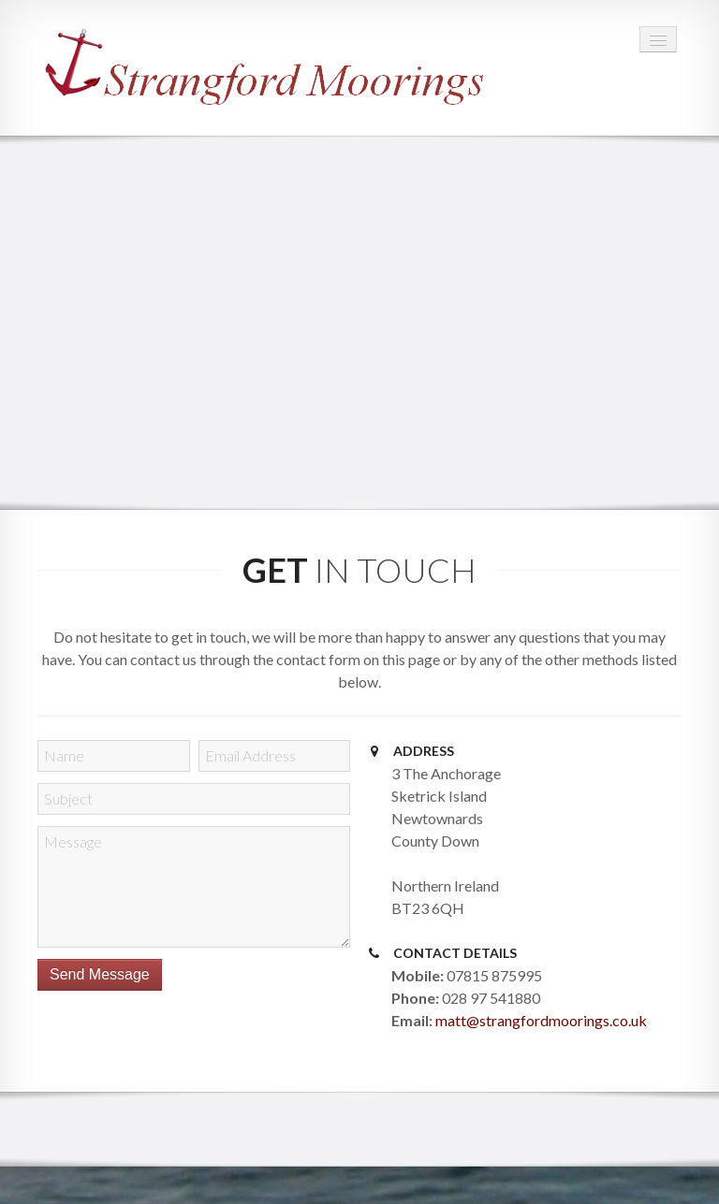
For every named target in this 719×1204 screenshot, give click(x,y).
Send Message (100, 974)
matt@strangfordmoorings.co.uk (541, 1020)
